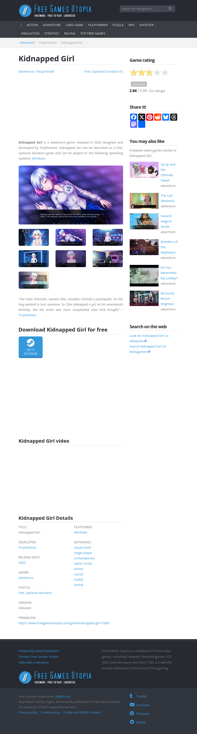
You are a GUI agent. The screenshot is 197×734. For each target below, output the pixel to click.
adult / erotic (83, 563)
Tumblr (138, 696)
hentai (78, 585)
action (32, 25)
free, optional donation (101, 71)
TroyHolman (27, 315)
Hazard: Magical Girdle (166, 221)
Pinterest (139, 714)
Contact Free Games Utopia (38, 656)
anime (78, 569)
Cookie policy (50, 712)
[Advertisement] (71, 105)
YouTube (139, 705)
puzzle (118, 25)
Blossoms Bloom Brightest (168, 298)
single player (83, 553)
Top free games (92, 33)
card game (74, 25)
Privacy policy (28, 712)
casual (78, 574)
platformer (98, 25)
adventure (52, 25)
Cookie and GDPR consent (82, 712)
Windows (38, 158)
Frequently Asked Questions (39, 651)
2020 (22, 562)
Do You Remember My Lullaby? (169, 272)
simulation (30, 33)
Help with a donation (34, 662)
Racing (70, 33)
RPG (132, 25)
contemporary (84, 558)
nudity (78, 579)
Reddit (138, 722)
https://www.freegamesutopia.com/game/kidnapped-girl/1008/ (64, 623)
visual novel (45, 71)
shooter (146, 25)
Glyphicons (62, 696)
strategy (51, 33)
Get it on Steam (30, 347)
